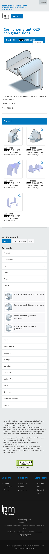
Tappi (6, 339)
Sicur (31, 241)
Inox (14, 241)
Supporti (7, 352)
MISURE (38, 43)
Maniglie (7, 359)
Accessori (7, 392)
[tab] (24, 253)
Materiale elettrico (11, 398)
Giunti (6, 279)
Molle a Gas (8, 379)
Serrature (7, 365)
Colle (6, 272)
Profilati (7, 253)
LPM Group (7, 486)
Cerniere (7, 372)
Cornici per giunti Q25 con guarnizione (29, 294)
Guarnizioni (8, 259)
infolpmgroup (24, 534)
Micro (6, 385)
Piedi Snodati (9, 346)
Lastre (6, 266)
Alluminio (6, 241)
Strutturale (22, 241)
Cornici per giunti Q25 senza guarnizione (25, 316)
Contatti (6, 490)
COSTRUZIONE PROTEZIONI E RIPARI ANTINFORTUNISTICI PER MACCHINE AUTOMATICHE (14, 8)
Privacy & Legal (29, 548)
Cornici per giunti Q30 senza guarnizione (25, 327)
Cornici (6, 285)
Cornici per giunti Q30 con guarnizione (29, 305)
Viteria (6, 405)
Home (5, 483)
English (43, 2)
